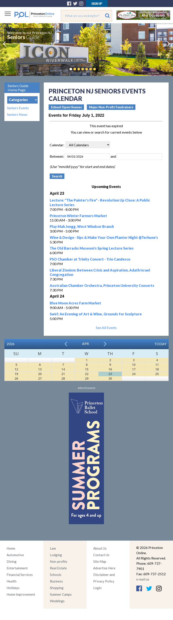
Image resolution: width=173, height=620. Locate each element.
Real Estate (58, 568)
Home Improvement (21, 594)
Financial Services (20, 575)
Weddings (57, 601)
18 (157, 369)
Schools (55, 575)
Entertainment (17, 568)
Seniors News (17, 114)
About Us (100, 548)
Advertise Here (104, 568)
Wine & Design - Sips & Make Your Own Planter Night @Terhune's (104, 237)
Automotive (15, 555)
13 (40, 369)
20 (40, 374)
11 (157, 365)
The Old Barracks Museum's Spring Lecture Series (92, 248)
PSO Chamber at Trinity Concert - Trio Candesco (90, 259)
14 (63, 369)
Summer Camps (61, 594)
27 (40, 378)
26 (16, 378)
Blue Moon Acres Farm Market (75, 303)
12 (16, 369)
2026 (11, 344)
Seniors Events (18, 108)
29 (86, 378)
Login (97, 588)
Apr (85, 343)
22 (86, 374)
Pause (101, 69)
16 (110, 369)
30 (110, 378)
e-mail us (142, 579)
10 (133, 365)
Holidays (13, 588)
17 (133, 369)
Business (56, 581)
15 (86, 369)
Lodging (56, 555)
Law (53, 548)
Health (11, 581)
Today (160, 344)
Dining (11, 561)
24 (133, 374)
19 (16, 374)
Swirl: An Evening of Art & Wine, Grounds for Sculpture (96, 314)
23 (110, 374)
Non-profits (58, 561)
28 (63, 378)
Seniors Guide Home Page (18, 88)
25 (157, 374)
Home (11, 548)
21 (63, 374)
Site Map (99, 561)
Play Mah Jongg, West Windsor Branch (82, 226)
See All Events (106, 327)
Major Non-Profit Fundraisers (111, 107)
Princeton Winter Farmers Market (78, 216)
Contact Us (101, 555)
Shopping (57, 588)
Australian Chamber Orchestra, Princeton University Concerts (102, 285)
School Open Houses (66, 107)
